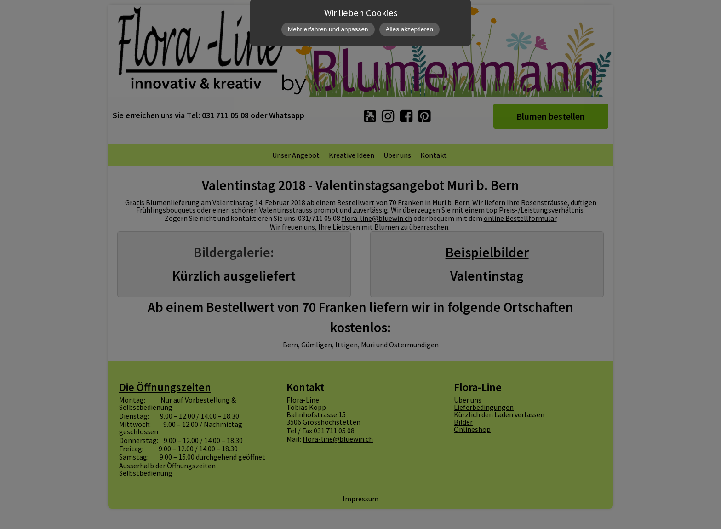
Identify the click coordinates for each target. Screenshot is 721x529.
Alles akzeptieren (410, 29)
